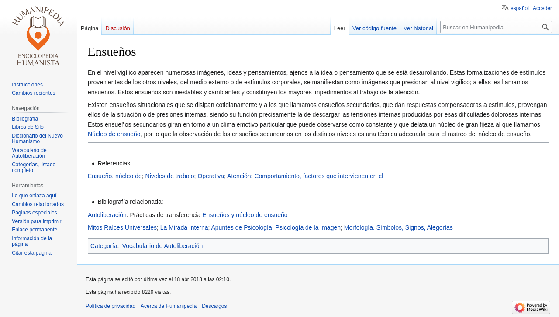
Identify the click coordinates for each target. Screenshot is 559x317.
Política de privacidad (110, 306)
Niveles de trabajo (169, 175)
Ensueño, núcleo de (115, 175)
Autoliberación (107, 214)
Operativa (210, 175)
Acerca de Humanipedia (169, 306)
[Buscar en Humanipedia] (496, 27)
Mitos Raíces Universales (122, 227)
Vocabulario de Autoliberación (162, 245)
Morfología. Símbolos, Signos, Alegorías (398, 227)
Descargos (214, 306)
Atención (239, 175)
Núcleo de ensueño (114, 134)
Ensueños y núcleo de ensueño (244, 214)
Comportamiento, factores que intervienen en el (318, 175)
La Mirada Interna (184, 227)
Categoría (103, 245)
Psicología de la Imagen (308, 227)
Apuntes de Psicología (241, 227)
